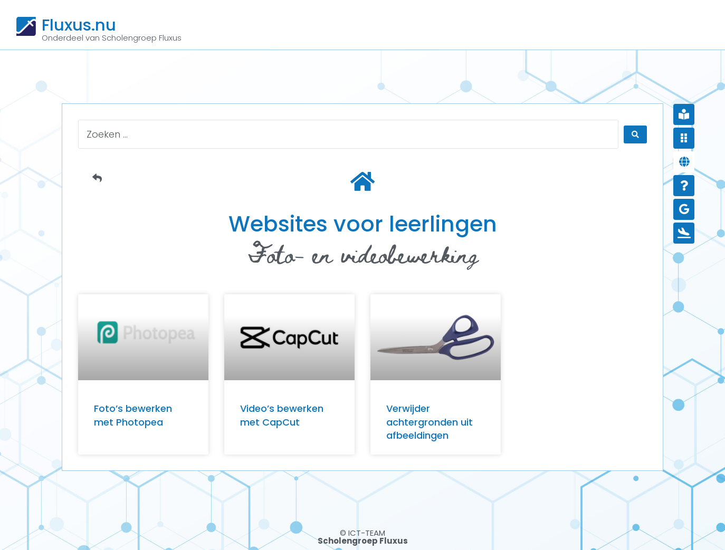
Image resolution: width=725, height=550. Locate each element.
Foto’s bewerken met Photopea (133, 415)
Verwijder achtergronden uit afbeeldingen (429, 421)
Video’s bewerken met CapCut (281, 415)
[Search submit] (635, 134)
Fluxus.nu (79, 24)
